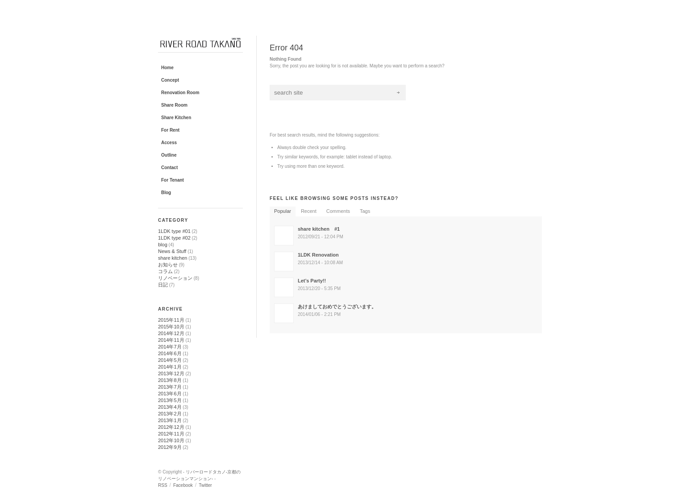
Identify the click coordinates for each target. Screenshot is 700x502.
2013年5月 (170, 400)
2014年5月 (170, 360)
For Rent (170, 130)
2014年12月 (171, 333)
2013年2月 (170, 413)
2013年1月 (170, 420)
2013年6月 (170, 393)
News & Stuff (172, 251)
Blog (166, 192)
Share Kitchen (176, 117)
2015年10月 (171, 326)
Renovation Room (180, 92)
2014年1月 (170, 366)
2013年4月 (170, 407)
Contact (169, 167)
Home (167, 67)
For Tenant (172, 180)
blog (162, 244)
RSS (162, 485)
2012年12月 (171, 427)
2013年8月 (170, 380)
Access (169, 142)
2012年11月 (171, 433)
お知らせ (168, 264)
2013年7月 (170, 387)
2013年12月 (171, 373)
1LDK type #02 (174, 238)
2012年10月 (171, 440)
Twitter (205, 485)
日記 (163, 284)
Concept (170, 80)
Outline (168, 155)
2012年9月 (170, 447)
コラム (165, 271)
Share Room (174, 105)
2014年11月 (171, 340)
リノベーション (175, 278)
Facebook (183, 485)
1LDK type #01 (174, 231)
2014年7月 (170, 346)
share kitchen (172, 258)
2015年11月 (171, 320)
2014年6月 (170, 353)
